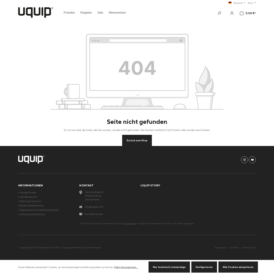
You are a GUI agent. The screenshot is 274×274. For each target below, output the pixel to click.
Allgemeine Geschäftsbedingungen (39, 209)
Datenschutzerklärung (32, 214)
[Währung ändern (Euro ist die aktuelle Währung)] (252, 3)
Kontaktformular (94, 214)
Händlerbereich (28, 196)
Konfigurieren (204, 266)
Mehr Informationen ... (126, 267)
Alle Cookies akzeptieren (238, 266)
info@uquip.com (94, 206)
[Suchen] (219, 13)
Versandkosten (129, 223)
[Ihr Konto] (232, 13)
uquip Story (150, 185)
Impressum (221, 247)
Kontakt (234, 247)
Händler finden (28, 192)
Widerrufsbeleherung (32, 205)
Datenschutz (248, 247)
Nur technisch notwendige (169, 266)
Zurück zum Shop (137, 140)
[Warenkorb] (247, 13)
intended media (92, 247)
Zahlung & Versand (30, 201)
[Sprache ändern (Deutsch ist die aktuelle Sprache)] (237, 3)
